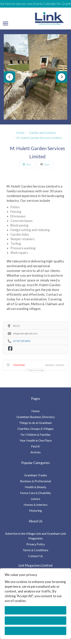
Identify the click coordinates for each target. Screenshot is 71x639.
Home (20, 132)
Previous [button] (9, 77)
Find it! (35, 446)
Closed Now (19, 365)
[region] (35, 603)
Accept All (35, 610)
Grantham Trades (35, 475)
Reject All (35, 630)
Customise (35, 620)
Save (27, 164)
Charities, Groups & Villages (35, 428)
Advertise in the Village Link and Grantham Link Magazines (35, 536)
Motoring (35, 510)
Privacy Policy (35, 544)
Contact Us (35, 556)
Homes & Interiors (36, 504)
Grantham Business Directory (35, 417)
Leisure (35, 498)
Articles (35, 452)
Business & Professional (35, 481)
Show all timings (36, 370)
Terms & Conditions (35, 550)
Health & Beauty (35, 487)
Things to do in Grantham (35, 422)
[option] (35, 77)
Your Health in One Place (36, 440)
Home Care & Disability (35, 493)
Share (45, 164)
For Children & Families (36, 434)
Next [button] (61, 77)
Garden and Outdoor (42, 132)
